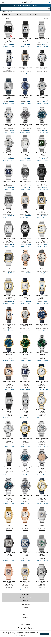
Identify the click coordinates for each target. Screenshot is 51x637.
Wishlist (5, 46)
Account (25, 607)
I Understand (44, 633)
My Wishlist (25, 611)
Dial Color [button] (36, 15)
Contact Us (25, 617)
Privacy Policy (18, 635)
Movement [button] (43, 15)
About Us (25, 614)
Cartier (3, 11)
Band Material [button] (28, 15)
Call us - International (25, 597)
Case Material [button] (18, 15)
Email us (25, 600)
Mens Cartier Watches (9, 11)
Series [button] (11, 15)
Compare (12, 46)
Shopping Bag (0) (25, 604)
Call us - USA (25, 594)
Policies (25, 621)
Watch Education (25, 624)
